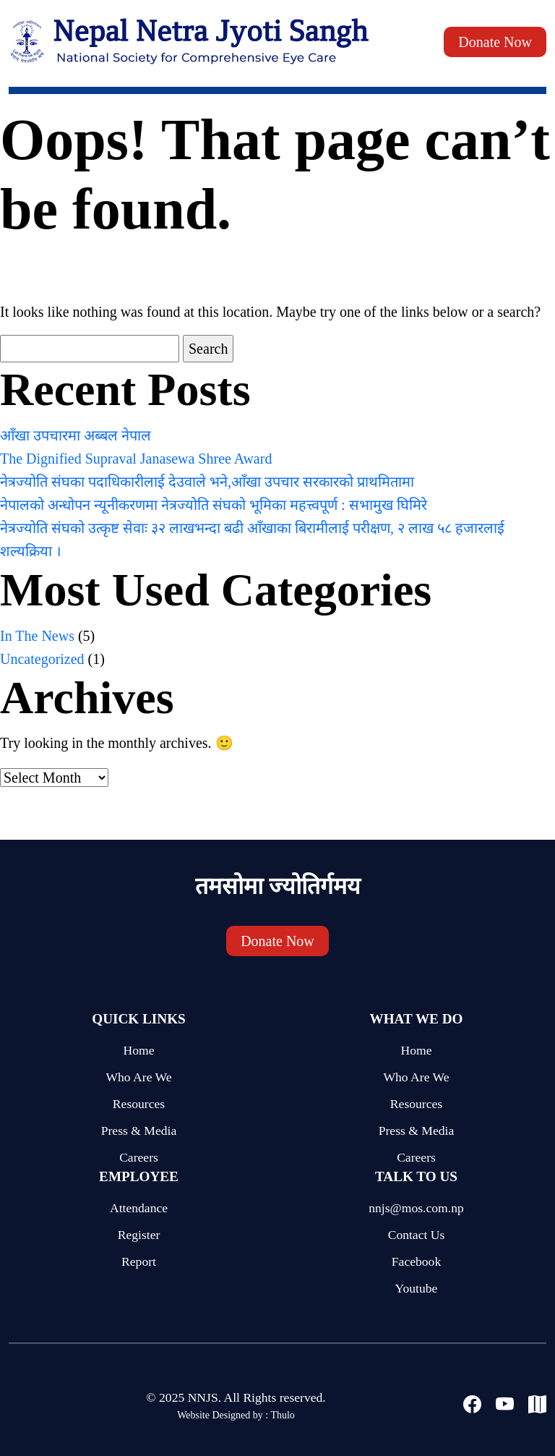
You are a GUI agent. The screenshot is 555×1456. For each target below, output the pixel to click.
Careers (138, 1157)
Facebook (416, 1261)
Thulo (282, 1415)
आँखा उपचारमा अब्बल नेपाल (75, 435)
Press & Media (139, 1130)
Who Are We (138, 1077)
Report (138, 1261)
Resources (139, 1104)
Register (139, 1234)
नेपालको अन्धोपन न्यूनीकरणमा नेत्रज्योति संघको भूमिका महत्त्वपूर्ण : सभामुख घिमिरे (213, 505)
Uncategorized (42, 659)
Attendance (139, 1208)
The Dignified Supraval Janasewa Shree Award (136, 459)
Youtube (416, 1288)
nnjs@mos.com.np (416, 1208)
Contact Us (416, 1234)
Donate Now (495, 42)
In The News (37, 636)
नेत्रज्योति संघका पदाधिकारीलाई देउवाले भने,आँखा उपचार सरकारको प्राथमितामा (207, 482)
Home (139, 1050)
